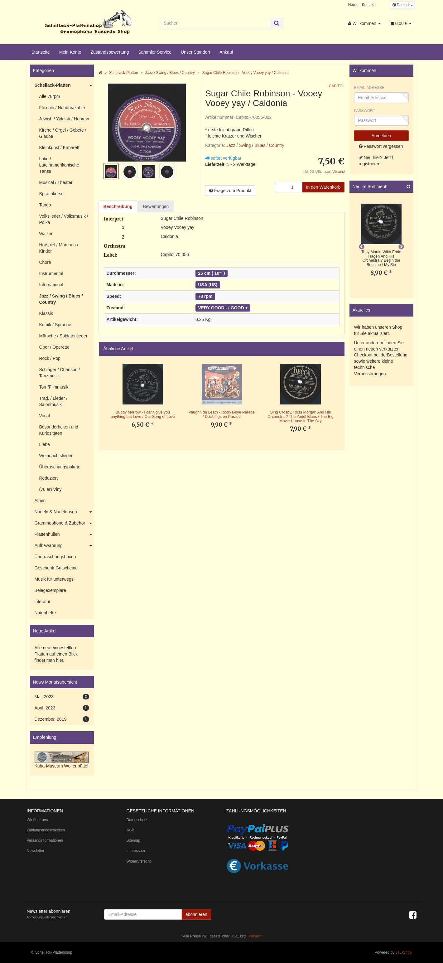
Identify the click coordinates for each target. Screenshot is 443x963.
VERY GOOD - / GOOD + (223, 307)
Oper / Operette (54, 347)
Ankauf (226, 52)
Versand (338, 171)
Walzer (46, 233)
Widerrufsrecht (139, 861)
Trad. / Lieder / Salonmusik (53, 401)
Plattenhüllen (64, 534)
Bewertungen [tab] (156, 206)
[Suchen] (215, 23)
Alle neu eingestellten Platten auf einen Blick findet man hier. (56, 654)
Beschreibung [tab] (118, 206)
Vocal (44, 415)
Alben (40, 500)
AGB (130, 830)
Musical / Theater (56, 182)
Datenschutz (137, 820)
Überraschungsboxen (55, 556)
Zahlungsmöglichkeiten (46, 830)
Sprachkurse (51, 193)
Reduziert (48, 478)
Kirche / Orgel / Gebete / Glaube (62, 133)
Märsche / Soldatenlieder (63, 335)
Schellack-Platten (64, 85)
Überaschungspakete (59, 466)
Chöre (45, 262)
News (353, 4)
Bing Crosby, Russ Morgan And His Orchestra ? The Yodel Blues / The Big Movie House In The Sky (300, 416)
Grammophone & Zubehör (64, 523)
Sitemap (133, 840)
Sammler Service (154, 52)
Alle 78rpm (49, 96)
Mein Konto (70, 52)
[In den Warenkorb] (323, 187)
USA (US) (208, 284)
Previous (361, 247)
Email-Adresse (369, 87)
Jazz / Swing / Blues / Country (255, 145)
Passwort (364, 111)
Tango (45, 204)
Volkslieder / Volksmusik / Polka (63, 219)
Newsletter (36, 851)
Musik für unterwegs (54, 579)
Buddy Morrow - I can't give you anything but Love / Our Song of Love (143, 414)
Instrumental (51, 273)
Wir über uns (37, 820)
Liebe (44, 444)
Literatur (43, 601)
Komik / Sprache (55, 324)
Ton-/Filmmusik (54, 387)
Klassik (46, 313)
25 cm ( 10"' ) (211, 273)
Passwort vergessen (381, 146)
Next (401, 247)
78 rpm (205, 296)
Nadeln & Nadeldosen (64, 512)
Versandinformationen (45, 840)
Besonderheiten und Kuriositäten (58, 430)
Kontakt (368, 4)
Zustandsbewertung (109, 52)
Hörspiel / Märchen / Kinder (58, 248)
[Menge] (288, 187)
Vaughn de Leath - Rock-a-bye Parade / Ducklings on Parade (222, 414)
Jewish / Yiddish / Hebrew (64, 118)
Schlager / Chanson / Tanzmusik (59, 372)
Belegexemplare (50, 590)
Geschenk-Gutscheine (56, 567)
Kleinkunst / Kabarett (59, 147)
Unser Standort (195, 52)
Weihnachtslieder (56, 455)
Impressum (136, 851)
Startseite (40, 52)
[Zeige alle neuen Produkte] (408, 186)
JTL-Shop (403, 952)
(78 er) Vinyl (51, 489)
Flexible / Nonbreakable (62, 107)
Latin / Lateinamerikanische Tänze (59, 165)
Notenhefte (45, 612)
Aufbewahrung (64, 545)
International (51, 284)
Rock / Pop (49, 358)
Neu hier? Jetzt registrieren (376, 160)
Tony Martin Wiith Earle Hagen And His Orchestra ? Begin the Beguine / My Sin (381, 258)
